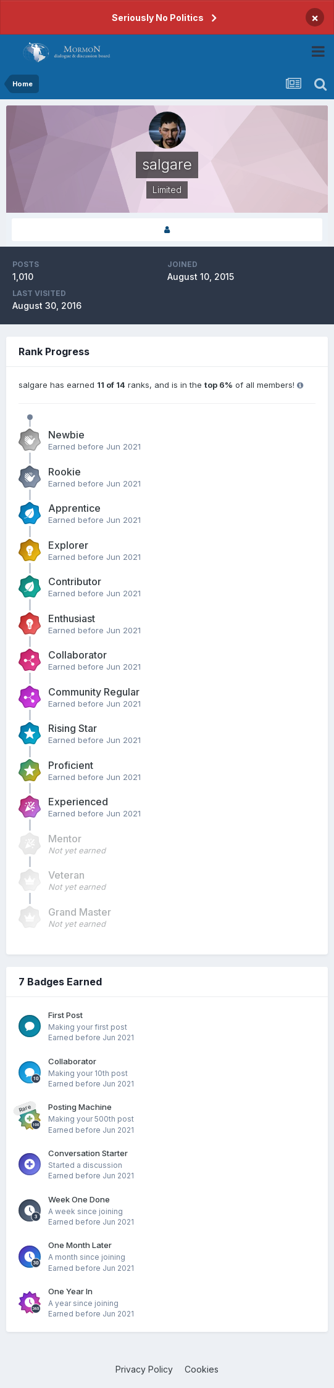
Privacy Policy (144, 1369)
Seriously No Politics (158, 17)
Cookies (202, 1369)
